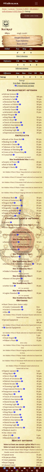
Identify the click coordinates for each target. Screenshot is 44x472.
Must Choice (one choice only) (15, 304)
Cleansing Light (11, 130)
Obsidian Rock (10, 198)
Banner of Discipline (13, 278)
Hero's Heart (10, 120)
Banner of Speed (11, 242)
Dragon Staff (9, 203)
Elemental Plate (11, 102)
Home (4, 9)
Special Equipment (10, 320)
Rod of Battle (9, 164)
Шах (7, 312)
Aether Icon (10, 286)
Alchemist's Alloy (12, 112)
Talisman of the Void (12, 147)
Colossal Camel (9, 465)
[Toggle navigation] (36, 3)
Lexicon (11, 9)
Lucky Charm (9, 216)
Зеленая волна (11, 235)
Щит (6, 335)
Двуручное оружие (12, 409)
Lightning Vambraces (12, 205)
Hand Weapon (10, 115)
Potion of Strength (11, 213)
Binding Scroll (10, 142)
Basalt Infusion (11, 107)
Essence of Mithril (12, 104)
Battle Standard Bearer (12, 227)
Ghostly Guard (11, 109)
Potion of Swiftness (12, 210)
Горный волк (8, 455)
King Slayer (9, 117)
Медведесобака (9, 457)
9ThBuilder (10, 3)
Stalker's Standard (12, 271)
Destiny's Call (10, 99)
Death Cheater (11, 97)
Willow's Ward (11, 340)
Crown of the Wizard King (14, 152)
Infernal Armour (10, 94)
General (7, 222)
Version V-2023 (22, 9)
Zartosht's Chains (11, 144)
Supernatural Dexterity (14, 133)
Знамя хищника (11, 249)
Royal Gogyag (8, 462)
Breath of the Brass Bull (13, 139)
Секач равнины (9, 460)
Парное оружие (10, 371)
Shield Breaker (11, 127)
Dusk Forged (10, 338)
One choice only (9, 433)
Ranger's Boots (10, 167)
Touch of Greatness (13, 122)
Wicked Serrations (12, 415)
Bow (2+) (8, 435)
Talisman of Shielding (13, 149)
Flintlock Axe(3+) (9, 430)
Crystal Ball (9, 155)
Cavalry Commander (13, 307)
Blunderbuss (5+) (12, 438)
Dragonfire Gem (10, 208)
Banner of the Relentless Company (19, 264)
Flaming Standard (12, 256)
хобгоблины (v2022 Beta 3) (13, 11)
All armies (34, 9)
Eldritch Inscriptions (13, 125)
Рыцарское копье (11, 391)
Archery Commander (13, 309)
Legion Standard (12, 293)
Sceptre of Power (11, 162)
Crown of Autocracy (12, 200)
